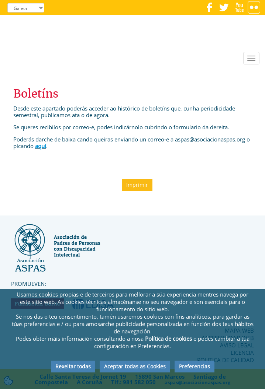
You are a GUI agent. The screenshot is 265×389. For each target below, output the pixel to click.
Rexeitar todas (73, 366)
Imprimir (137, 184)
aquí (40, 146)
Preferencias (194, 366)
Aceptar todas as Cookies (135, 366)
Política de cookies (168, 338)
